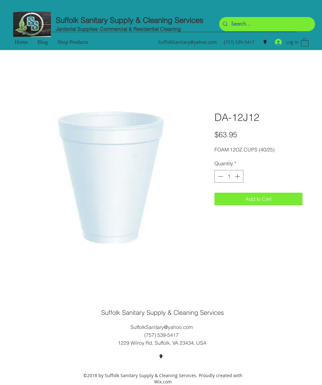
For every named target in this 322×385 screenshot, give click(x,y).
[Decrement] (219, 176)
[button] (304, 42)
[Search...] (266, 24)
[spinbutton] (229, 176)
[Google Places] (265, 42)
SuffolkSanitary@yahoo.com (187, 42)
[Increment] (238, 176)
